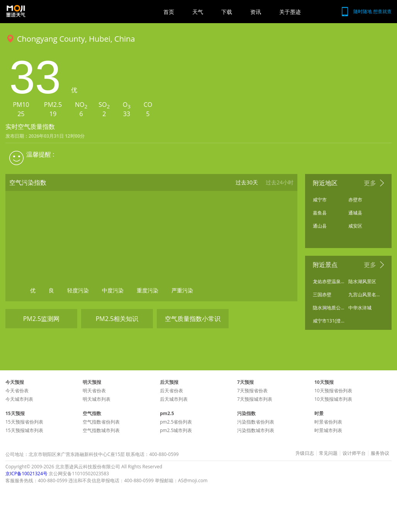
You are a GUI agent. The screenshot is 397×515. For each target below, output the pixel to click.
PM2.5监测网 (41, 318)
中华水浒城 (360, 307)
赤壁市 (355, 199)
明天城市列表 (96, 399)
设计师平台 (354, 453)
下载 (226, 11)
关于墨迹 (290, 11)
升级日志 (304, 453)
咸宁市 (320, 199)
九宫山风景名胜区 (364, 294)
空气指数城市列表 (101, 430)
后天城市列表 (174, 399)
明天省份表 (94, 390)
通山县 (320, 226)
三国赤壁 (322, 294)
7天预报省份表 (252, 390)
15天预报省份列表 (24, 422)
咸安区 (355, 226)
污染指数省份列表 (255, 422)
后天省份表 (171, 390)
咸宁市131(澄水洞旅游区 (328, 320)
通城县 (355, 212)
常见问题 (328, 453)
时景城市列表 (328, 430)
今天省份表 (17, 390)
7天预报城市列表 (254, 399)
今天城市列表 (19, 399)
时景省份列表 (328, 422)
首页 (168, 11)
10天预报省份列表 (333, 390)
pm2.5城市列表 (176, 430)
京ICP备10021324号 (26, 473)
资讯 (255, 11)
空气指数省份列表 (101, 422)
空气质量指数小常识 (193, 318)
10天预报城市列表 (333, 399)
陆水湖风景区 (362, 281)
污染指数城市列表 (255, 430)
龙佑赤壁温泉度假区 (328, 281)
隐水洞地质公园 (328, 307)
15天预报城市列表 (24, 430)
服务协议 (380, 453)
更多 (370, 183)
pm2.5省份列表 (176, 422)
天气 (197, 11)
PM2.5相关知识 (117, 318)
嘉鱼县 (320, 212)
